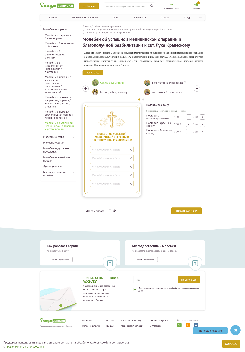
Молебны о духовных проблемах (56, 150)
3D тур (187, 17)
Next (197, 89)
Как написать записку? (131, 320)
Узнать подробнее (59, 259)
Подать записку (186, 210)
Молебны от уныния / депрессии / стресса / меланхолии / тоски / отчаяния (58, 102)
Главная (87, 26)
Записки (53, 17)
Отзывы (165, 17)
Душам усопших (52, 166)
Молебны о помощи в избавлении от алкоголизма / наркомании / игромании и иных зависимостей (58, 84)
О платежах (155, 326)
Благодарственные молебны (54, 173)
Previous (86, 89)
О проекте (87, 320)
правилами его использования (25, 346)
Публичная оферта (159, 320)
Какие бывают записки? (132, 326)
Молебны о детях (53, 142)
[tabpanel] (115, 88)
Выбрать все (93, 72)
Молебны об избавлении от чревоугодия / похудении (53, 67)
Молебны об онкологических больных (54, 54)
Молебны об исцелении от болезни (59, 44)
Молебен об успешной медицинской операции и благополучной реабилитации (129, 29)
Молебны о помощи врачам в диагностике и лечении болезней (59, 114)
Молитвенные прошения (85, 17)
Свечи (116, 17)
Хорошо (231, 344)
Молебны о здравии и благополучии (58, 36)
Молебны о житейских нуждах (56, 159)
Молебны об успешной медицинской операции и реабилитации (59, 126)
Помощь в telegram (210, 330)
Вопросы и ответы (91, 326)
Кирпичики (140, 17)
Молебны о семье (53, 136)
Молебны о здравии (55, 29)
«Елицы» (110, 326)
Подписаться (189, 279)
